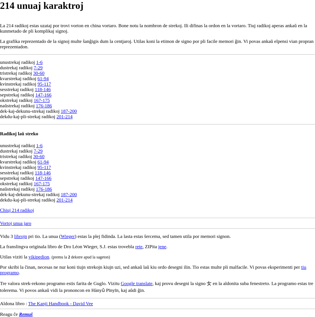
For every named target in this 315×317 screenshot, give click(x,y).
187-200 (69, 111)
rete (138, 246)
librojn (20, 236)
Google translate (136, 283)
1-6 (39, 62)
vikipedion (39, 256)
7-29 (38, 67)
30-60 (38, 73)
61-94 (43, 78)
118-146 (43, 89)
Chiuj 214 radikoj (17, 210)
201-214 (64, 116)
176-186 (44, 105)
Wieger (68, 236)
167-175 (42, 100)
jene (162, 246)
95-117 (44, 84)
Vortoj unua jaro (15, 223)
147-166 (43, 94)
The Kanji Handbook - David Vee (60, 303)
